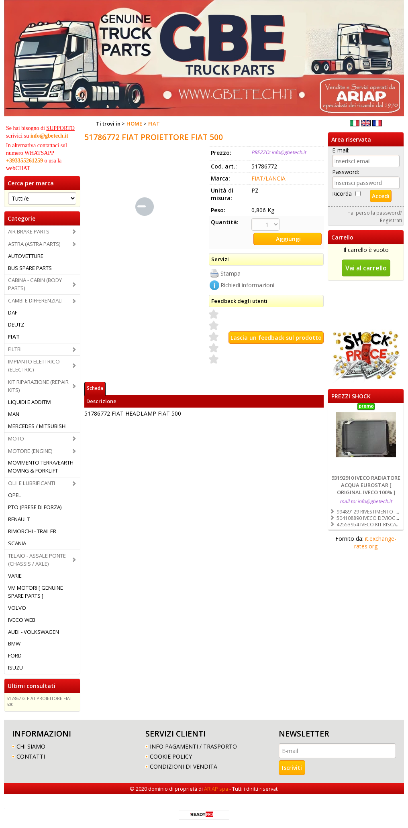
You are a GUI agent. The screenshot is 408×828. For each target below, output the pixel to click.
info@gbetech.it (49, 136)
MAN (13, 414)
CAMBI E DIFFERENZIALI (35, 300)
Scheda (95, 388)
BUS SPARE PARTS (30, 268)
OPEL (14, 495)
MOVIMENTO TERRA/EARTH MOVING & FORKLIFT (40, 466)
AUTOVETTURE (25, 256)
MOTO (16, 438)
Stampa (230, 273)
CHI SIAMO (30, 746)
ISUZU (15, 667)
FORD (15, 655)
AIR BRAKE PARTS (28, 231)
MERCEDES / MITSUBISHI (37, 426)
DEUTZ (16, 324)
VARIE (15, 575)
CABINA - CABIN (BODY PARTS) (35, 284)
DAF (12, 312)
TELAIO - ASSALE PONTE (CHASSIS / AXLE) (37, 559)
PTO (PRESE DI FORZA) (35, 507)
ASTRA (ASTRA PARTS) (34, 244)
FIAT (14, 336)
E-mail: (340, 150)
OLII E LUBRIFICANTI (31, 483)
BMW (14, 643)
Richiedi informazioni (247, 285)
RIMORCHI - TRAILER (32, 531)
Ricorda (342, 193)
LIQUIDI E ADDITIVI (29, 402)
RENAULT (19, 519)
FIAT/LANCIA (268, 178)
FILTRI (15, 349)
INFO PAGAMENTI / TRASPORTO (193, 746)
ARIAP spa (216, 788)
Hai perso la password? (374, 212)
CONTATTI (30, 756)
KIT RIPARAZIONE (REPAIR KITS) (38, 386)
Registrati (391, 220)
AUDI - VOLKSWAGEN (33, 631)
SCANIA (17, 543)
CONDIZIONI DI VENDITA (183, 766)
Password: (345, 172)
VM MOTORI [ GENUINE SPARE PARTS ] (35, 591)
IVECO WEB (21, 619)
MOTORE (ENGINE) (30, 451)
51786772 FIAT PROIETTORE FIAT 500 (39, 701)
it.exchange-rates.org (375, 542)
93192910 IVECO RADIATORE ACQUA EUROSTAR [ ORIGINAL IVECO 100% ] (365, 485)
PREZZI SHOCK (351, 396)
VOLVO (17, 607)
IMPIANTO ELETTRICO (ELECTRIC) (34, 365)
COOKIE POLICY (171, 756)
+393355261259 (24, 161)
